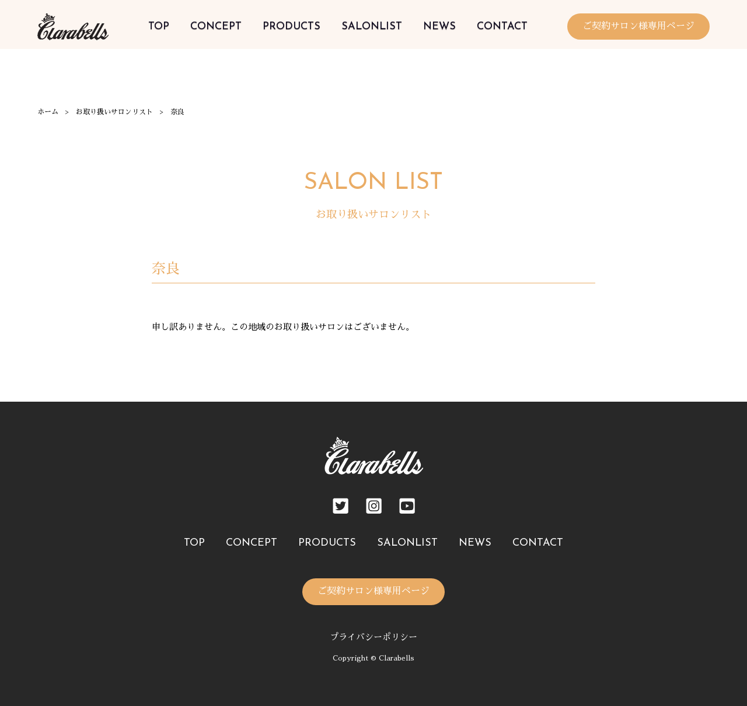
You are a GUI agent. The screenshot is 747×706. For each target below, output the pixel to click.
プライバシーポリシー (373, 637)
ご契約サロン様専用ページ (638, 26)
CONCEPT (216, 26)
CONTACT (502, 26)
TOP (158, 26)
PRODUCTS (291, 26)
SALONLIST (371, 26)
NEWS (439, 26)
